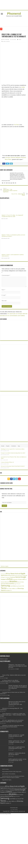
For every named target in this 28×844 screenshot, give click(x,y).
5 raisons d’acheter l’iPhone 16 (15, 467)
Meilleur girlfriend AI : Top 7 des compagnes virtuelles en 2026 (17, 750)
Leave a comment (6, 41)
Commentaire (6, 275)
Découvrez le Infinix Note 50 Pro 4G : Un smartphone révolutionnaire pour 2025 (17, 712)
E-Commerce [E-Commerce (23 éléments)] (7, 586)
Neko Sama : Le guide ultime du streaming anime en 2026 (17, 756)
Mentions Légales (4, 575)
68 (18, 678)
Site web (4, 300)
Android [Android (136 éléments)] (17, 583)
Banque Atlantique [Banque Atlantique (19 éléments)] (18, 584)
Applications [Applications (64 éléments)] (4, 584)
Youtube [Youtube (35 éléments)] (8, 599)
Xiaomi (20, 39)
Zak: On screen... (5, 778)
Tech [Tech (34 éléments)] (23, 595)
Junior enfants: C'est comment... (9, 783)
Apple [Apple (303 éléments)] (23, 583)
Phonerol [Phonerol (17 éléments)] (18, 592)
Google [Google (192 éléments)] (23, 586)
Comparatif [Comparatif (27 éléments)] (24, 584)
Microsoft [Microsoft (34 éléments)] (7, 591)
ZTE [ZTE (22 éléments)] (11, 599)
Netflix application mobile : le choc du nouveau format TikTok (17, 769)
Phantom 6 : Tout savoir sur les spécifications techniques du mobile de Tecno (18, 675)
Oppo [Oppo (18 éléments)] (15, 592)
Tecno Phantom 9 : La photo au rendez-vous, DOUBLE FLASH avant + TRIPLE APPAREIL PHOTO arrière (13, 724)
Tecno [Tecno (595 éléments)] (4, 597)
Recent (2, 446)
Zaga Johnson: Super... (7, 789)
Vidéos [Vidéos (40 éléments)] (13, 597)
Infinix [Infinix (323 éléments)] (10, 588)
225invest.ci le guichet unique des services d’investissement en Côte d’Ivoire (12, 735)
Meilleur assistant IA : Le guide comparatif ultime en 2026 (16, 744)
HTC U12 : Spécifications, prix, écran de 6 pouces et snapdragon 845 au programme (11, 730)
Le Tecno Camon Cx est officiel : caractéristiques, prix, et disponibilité (9, 690)
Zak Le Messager (6, 39)
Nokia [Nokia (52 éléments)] (7, 593)
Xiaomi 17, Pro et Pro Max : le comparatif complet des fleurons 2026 (12, 215)
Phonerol (14, 13)
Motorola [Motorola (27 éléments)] (19, 591)
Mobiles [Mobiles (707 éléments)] (13, 590)
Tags (19, 446)
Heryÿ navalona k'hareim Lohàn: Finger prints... (12, 780)
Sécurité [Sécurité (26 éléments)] (20, 595)
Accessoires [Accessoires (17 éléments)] (3, 583)
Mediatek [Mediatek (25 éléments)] (3, 591)
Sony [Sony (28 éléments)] (17, 595)
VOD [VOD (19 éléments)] (16, 597)
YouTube (16, 124)
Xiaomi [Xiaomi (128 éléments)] (3, 599)
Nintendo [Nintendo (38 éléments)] (3, 592)
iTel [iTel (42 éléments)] (19, 588)
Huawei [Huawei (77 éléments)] (3, 588)
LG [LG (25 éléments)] (26, 588)
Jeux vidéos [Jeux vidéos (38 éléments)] (22, 588)
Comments (13, 446)
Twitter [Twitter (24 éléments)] (10, 597)
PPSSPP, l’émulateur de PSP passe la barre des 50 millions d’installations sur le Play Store (18, 696)
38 (7, 687)
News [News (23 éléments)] (23, 591)
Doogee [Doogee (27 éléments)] (2, 586)
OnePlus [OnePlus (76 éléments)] (11, 593)
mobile (23, 87)
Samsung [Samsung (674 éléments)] (5, 595)
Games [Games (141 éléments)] (17, 586)
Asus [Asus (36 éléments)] (13, 584)
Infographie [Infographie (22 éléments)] (15, 588)
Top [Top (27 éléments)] (8, 597)
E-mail (4, 295)
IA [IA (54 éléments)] (6, 588)
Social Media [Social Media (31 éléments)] (13, 595)
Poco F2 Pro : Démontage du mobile (17, 194)
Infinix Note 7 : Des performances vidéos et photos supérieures (10, 190)
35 (7, 692)
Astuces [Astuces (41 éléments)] (10, 584)
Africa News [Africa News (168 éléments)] (10, 583)
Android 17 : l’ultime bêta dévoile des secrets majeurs (17, 763)
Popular (7, 446)
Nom (3, 289)
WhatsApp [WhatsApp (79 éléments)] (20, 597)
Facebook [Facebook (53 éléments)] (12, 586)
